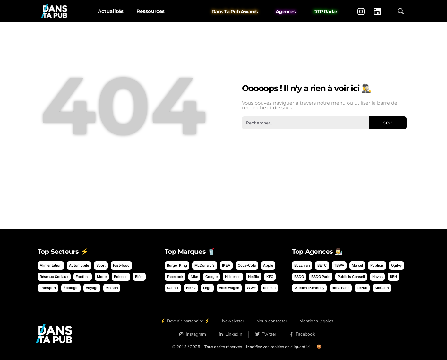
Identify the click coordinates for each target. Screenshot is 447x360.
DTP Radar (325, 11)
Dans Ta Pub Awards (234, 11)
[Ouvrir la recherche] (401, 11)
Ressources (150, 11)
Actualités (111, 11)
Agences (286, 11)
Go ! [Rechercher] (388, 122)
